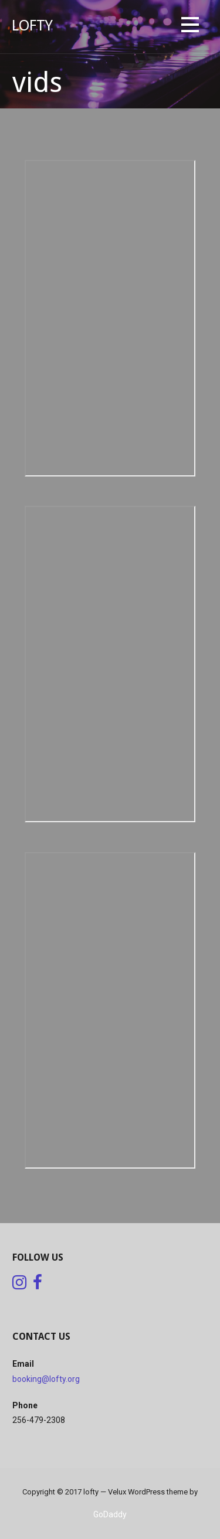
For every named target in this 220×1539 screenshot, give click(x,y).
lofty (32, 25)
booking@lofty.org (46, 1379)
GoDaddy (110, 1514)
